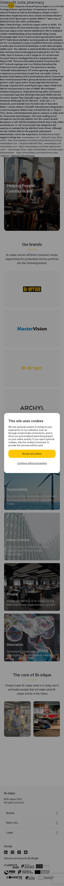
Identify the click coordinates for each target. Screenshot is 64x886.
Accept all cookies (32, 453)
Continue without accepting (32, 463)
